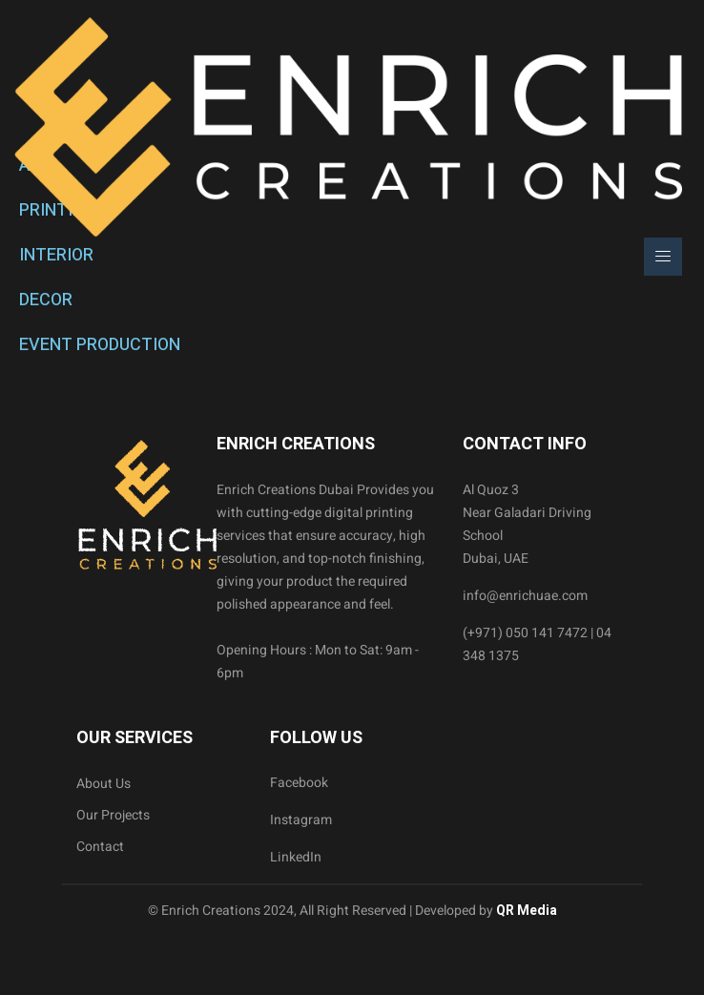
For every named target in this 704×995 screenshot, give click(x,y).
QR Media (525, 911)
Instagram (301, 820)
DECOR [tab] (45, 300)
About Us (103, 784)
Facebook (299, 783)
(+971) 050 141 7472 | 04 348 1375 (537, 644)
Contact (100, 847)
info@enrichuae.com (525, 596)
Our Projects (113, 815)
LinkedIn (295, 857)
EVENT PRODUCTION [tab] (99, 345)
